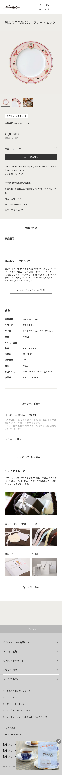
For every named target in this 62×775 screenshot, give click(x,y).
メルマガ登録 (10, 651)
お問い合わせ (10, 669)
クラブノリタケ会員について (18, 642)
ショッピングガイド (13, 660)
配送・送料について (14, 198)
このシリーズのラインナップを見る (31, 290)
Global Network (15, 174)
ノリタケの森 (9, 727)
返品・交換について (14, 210)
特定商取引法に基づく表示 (18, 710)
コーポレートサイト (12, 734)
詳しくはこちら (31, 587)
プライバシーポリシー (16, 703)
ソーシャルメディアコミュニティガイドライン (27, 716)
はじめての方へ (11, 679)
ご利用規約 (12, 697)
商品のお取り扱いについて (17, 204)
